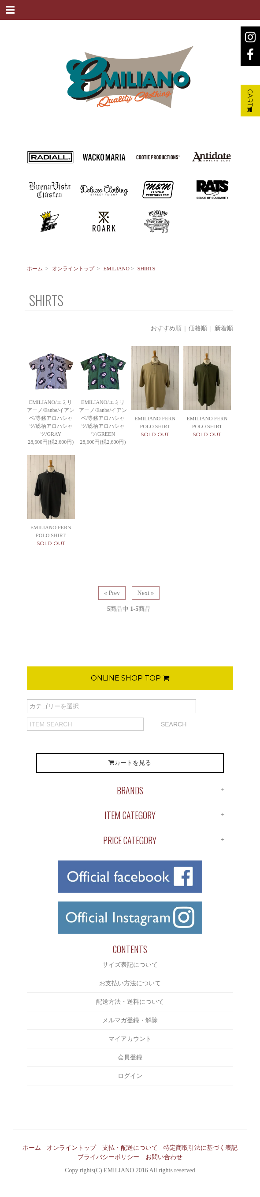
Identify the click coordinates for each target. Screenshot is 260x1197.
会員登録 (130, 1057)
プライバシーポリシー (108, 1157)
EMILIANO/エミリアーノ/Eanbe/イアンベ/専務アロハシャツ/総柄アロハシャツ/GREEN (103, 418)
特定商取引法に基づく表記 (200, 1148)
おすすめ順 (166, 328)
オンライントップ (73, 269)
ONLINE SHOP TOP (130, 678)
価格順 (198, 328)
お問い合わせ (163, 1157)
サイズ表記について (130, 964)
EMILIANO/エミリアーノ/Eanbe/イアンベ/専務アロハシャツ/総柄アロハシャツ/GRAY (51, 418)
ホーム (35, 269)
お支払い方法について (130, 983)
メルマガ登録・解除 (130, 1020)
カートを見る (129, 762)
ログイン (130, 1076)
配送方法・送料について (130, 1002)
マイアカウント (130, 1039)
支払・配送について (130, 1148)
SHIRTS (146, 269)
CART (250, 100)
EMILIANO (117, 269)
